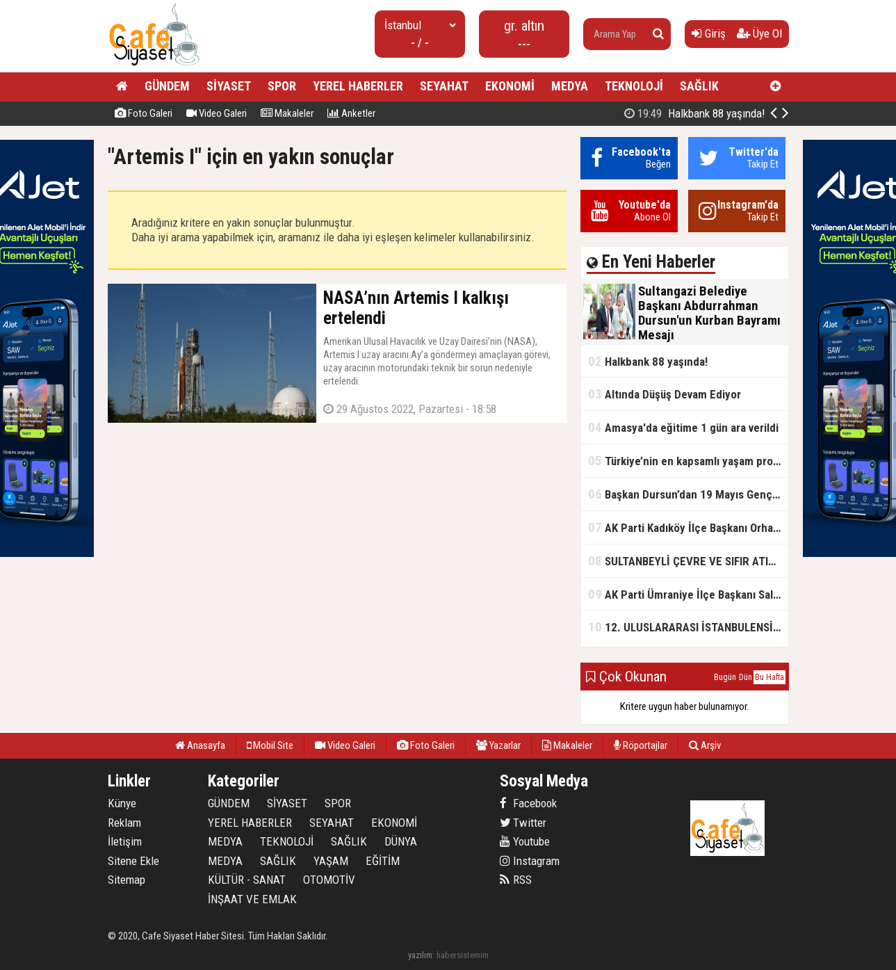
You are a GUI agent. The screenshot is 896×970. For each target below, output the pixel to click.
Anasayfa (200, 745)
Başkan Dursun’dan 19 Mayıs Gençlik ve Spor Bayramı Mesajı (688, 494)
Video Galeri (216, 113)
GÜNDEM (167, 86)
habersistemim (463, 955)
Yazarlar (498, 745)
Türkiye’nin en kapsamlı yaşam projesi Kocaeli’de (688, 461)
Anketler (351, 113)
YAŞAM (330, 861)
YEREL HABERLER (358, 86)
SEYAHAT (444, 86)
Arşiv (705, 745)
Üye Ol (759, 33)
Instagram (530, 861)
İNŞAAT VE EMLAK (252, 899)
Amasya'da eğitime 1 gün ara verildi (683, 427)
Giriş (709, 33)
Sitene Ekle (133, 861)
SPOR (282, 86)
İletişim (125, 841)
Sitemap (126, 880)
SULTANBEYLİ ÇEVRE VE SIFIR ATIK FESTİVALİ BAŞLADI (688, 561)
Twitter (523, 823)
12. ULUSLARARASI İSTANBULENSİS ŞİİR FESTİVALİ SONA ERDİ (688, 627)
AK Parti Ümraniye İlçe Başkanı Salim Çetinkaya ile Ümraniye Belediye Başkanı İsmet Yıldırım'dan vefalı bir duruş (688, 594)
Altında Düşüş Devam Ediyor (664, 394)
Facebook (528, 803)
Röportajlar (640, 745)
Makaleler (287, 113)
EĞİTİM (383, 861)
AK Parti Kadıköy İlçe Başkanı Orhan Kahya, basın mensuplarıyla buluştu (688, 527)
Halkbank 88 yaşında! (648, 361)
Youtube (525, 841)
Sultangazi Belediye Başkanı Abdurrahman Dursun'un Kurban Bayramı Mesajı (684, 113)
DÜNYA (400, 841)
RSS (516, 880)
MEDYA (569, 86)
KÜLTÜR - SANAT (247, 880)
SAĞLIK (699, 86)
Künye (122, 803)
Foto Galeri (143, 113)
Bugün (725, 677)
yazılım (420, 955)
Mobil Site (270, 745)
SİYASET (228, 86)
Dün (745, 677)
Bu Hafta (769, 677)
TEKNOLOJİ (634, 86)
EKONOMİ (510, 86)
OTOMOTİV (329, 880)
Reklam (124, 823)
